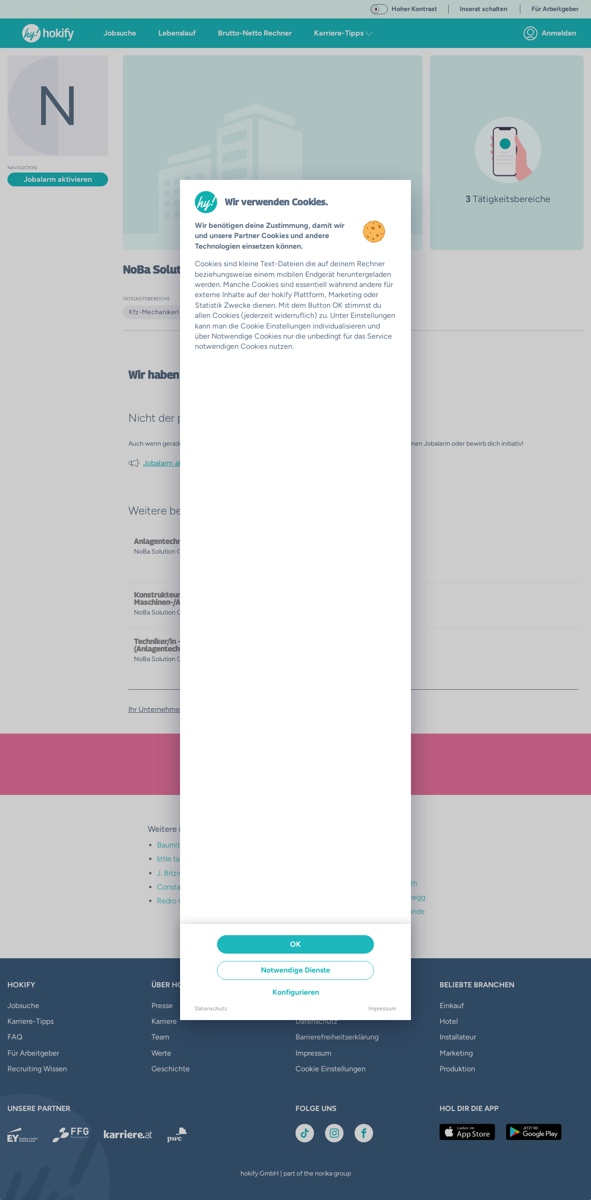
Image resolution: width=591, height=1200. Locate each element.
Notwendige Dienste (295, 970)
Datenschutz (211, 1008)
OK (295, 944)
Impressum (382, 1008)
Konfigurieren (295, 992)
